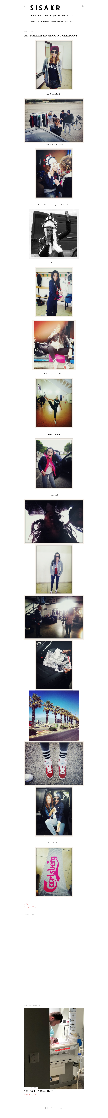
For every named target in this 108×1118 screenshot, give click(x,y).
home (33, 21)
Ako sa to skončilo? (38, 1091)
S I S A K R (45, 8)
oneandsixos (43, 21)
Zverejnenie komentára (36, 1095)
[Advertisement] (54, 984)
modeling (33, 907)
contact (69, 21)
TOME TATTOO (57, 21)
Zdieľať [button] (26, 904)
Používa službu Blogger (54, 1108)
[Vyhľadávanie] (83, 6)
